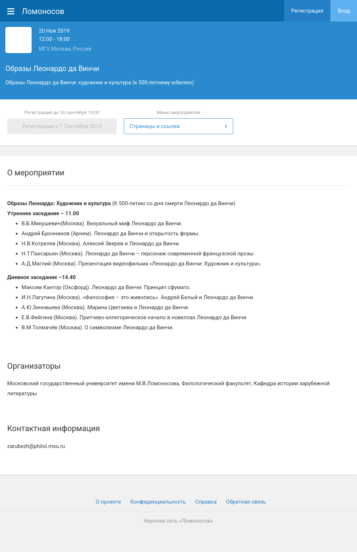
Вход (344, 11)
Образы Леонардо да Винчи (52, 68)
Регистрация (307, 11)
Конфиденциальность (158, 502)
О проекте (108, 502)
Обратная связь (246, 502)
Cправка (206, 502)
